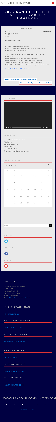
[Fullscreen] (50, 128)
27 (14, 203)
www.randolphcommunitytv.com (16, 3)
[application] (28, 115)
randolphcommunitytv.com (28, 409)
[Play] (6, 128)
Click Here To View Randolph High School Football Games (18, 68)
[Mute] (47, 128)
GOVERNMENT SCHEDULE (14, 385)
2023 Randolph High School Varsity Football (21, 79)
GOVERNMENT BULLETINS (14, 341)
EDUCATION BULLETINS (13, 328)
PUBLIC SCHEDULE (11, 358)
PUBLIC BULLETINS (11, 314)
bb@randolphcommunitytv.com (18, 151)
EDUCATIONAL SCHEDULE (14, 371)
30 (35, 203)
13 (14, 189)
